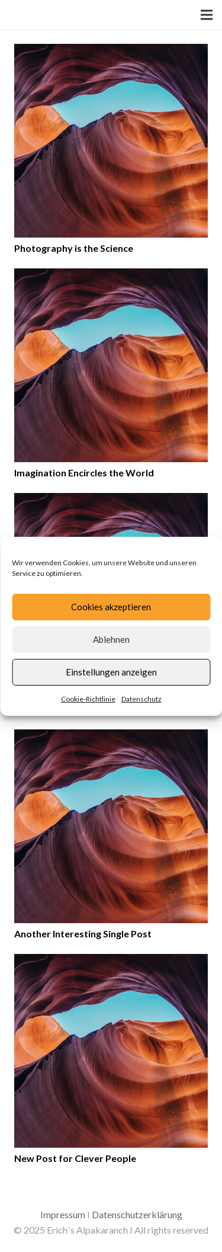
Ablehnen (111, 639)
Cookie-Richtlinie (88, 698)
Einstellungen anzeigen (111, 672)
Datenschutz (141, 698)
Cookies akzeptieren (111, 606)
